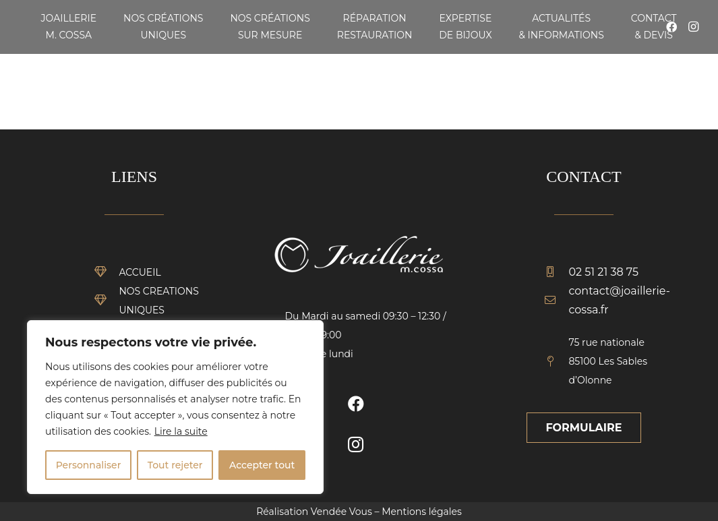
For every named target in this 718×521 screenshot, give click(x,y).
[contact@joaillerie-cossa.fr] (557, 300)
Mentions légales (422, 511)
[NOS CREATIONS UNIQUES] (107, 300)
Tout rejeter (175, 465)
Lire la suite (181, 431)
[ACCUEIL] (107, 272)
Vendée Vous (341, 511)
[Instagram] (693, 27)
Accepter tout (262, 465)
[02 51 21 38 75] (557, 272)
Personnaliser (88, 465)
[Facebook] (356, 404)
